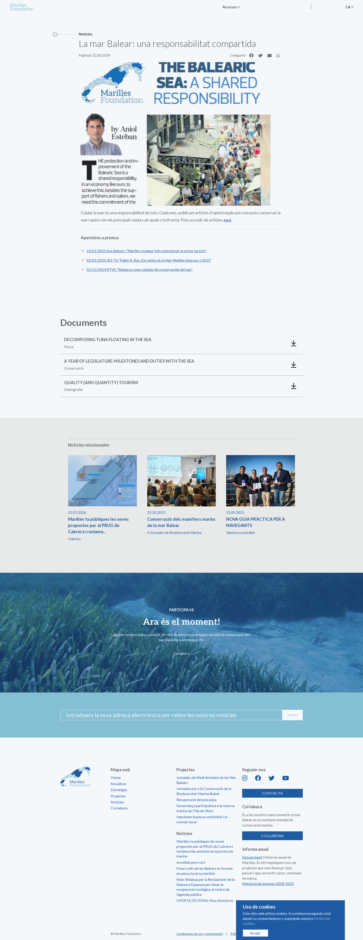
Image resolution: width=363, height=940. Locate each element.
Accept (255, 933)
